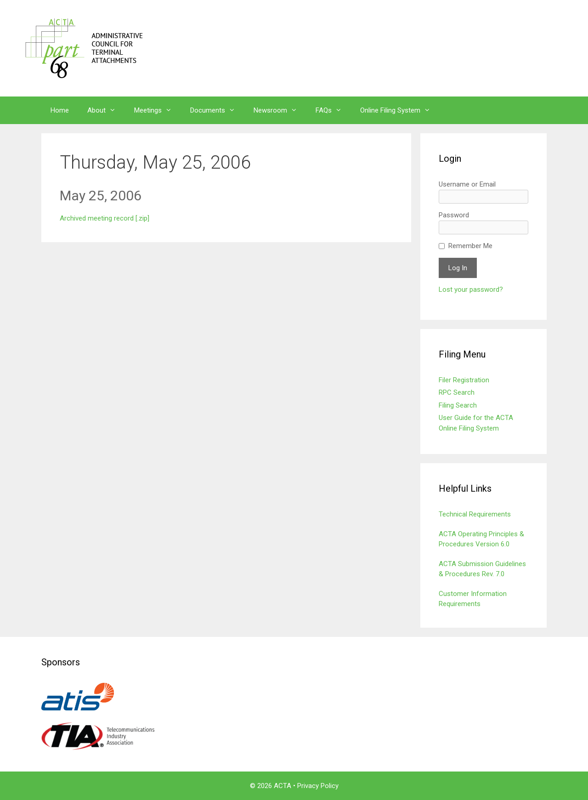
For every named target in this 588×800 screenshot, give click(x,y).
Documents (217, 110)
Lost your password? (471, 289)
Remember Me (470, 246)
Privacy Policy (318, 786)
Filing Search (458, 405)
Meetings (157, 110)
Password (454, 215)
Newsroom (280, 110)
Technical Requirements (475, 514)
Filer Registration (464, 380)
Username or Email (467, 184)
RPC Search (457, 392)
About (106, 110)
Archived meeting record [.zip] (104, 218)
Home (60, 110)
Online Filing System (400, 110)
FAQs (333, 110)
